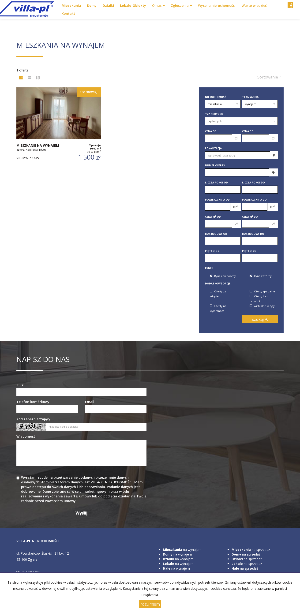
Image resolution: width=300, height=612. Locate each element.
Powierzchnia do (254, 199)
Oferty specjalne (262, 291)
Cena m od (213, 216)
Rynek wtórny (261, 276)
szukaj (260, 319)
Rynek (209, 268)
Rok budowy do (253, 233)
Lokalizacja (213, 148)
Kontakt (68, 13)
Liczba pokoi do (253, 182)
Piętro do (249, 251)
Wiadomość (25, 436)
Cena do (248, 131)
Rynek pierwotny (223, 276)
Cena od (211, 131)
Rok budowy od (216, 233)
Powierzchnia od (217, 199)
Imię (19, 384)
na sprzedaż (251, 549)
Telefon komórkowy (32, 401)
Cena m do (250, 216)
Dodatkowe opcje (217, 283)
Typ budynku (214, 114)
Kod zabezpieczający (33, 419)
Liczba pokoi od (216, 182)
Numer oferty (215, 165)
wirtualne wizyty (262, 306)
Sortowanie (269, 77)
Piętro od (212, 251)
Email (89, 401)
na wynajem (182, 549)
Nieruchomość (215, 97)
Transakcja (250, 97)
